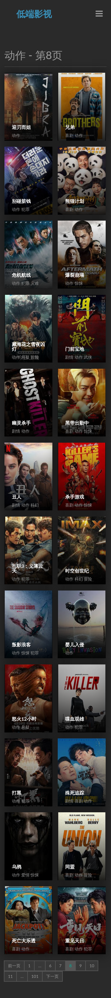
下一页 (52, 976)
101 (34, 976)
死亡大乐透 (24, 940)
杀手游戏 (74, 496)
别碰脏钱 (21, 201)
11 (10, 976)
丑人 (16, 496)
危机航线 (21, 275)
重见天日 (74, 940)
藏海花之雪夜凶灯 (28, 346)
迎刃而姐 (21, 127)
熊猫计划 (74, 201)
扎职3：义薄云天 (27, 568)
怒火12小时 (24, 719)
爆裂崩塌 (74, 275)
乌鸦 (16, 866)
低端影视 (34, 13)
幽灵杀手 (21, 423)
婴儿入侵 (74, 644)
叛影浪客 (21, 644)
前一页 (14, 965)
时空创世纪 (77, 570)
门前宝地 (74, 349)
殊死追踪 (74, 792)
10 (91, 965)
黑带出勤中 (77, 423)
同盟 (70, 866)
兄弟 (70, 127)
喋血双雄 (74, 719)
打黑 (16, 792)
